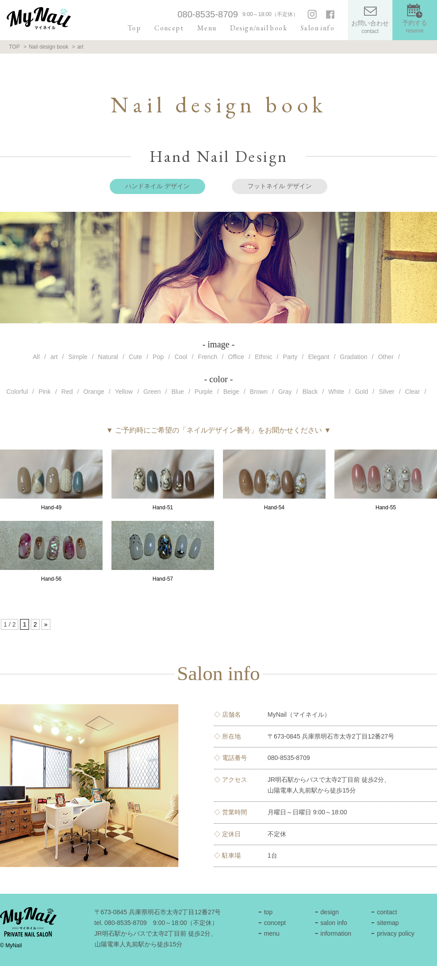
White (336, 391)
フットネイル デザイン (279, 186)
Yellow (124, 391)
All (36, 356)
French (208, 356)
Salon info (317, 28)
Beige (231, 391)
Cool (180, 356)
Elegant (318, 356)
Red (67, 391)
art (54, 356)
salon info (334, 922)
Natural (108, 356)
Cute (135, 356)
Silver (386, 391)
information (336, 933)
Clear (412, 391)
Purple (203, 391)
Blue (177, 391)
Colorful (17, 391)
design (330, 912)
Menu (207, 28)
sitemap (388, 922)
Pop (158, 356)
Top (134, 28)
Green (152, 391)
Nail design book (48, 47)
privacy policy (395, 933)
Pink (44, 391)
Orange (93, 391)
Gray (285, 391)
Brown (259, 391)
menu (272, 933)
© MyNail (11, 945)
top (268, 912)
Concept (169, 28)
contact (387, 912)
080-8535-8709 (207, 14)
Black (309, 391)
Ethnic (263, 356)
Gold (361, 391)
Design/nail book (258, 28)
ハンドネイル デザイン (157, 186)
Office (236, 356)
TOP (14, 47)
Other (386, 356)
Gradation (353, 356)
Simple (77, 356)
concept (275, 922)
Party (290, 356)
